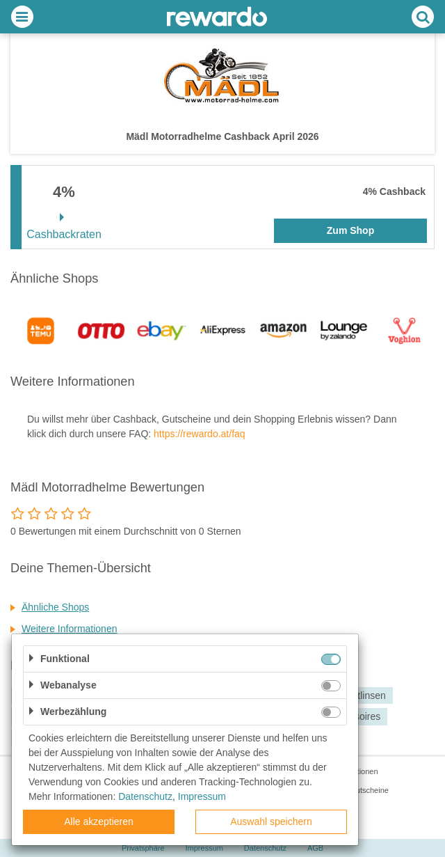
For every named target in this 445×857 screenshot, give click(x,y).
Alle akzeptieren (99, 821)
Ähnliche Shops (55, 607)
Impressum (202, 796)
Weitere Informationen (69, 628)
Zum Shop (350, 230)
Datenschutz (145, 796)
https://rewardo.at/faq (199, 433)
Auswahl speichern (271, 821)
